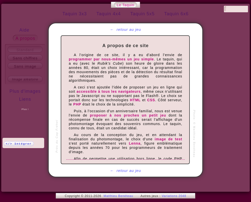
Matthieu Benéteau (118, 196)
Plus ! (25, 109)
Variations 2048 (174, 196)
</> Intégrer (19, 143)
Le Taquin (125, 5)
